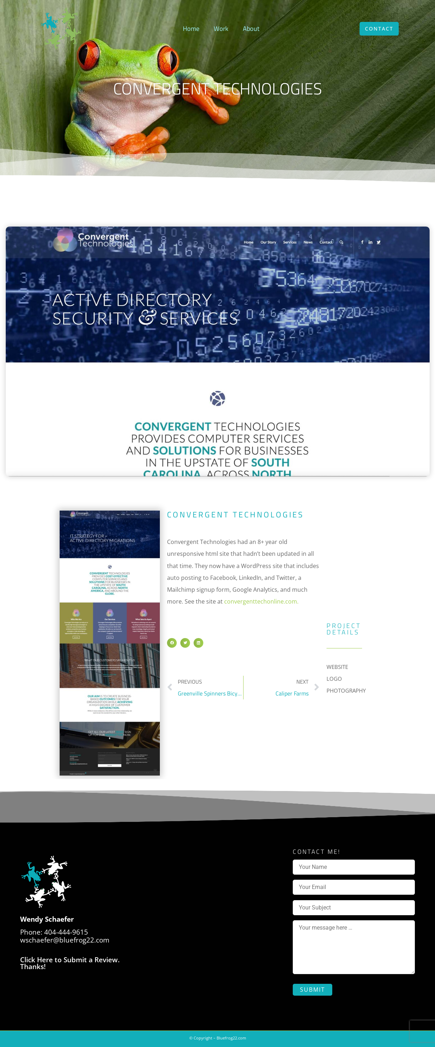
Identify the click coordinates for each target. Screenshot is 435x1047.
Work (221, 28)
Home (191, 28)
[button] (172, 643)
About (251, 28)
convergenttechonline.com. (261, 601)
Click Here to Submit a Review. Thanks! (70, 963)
